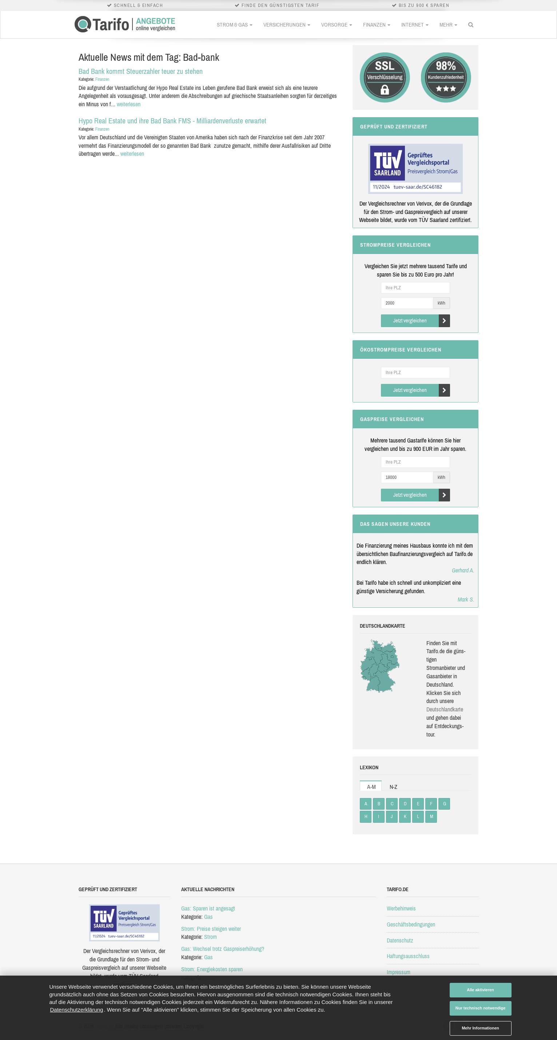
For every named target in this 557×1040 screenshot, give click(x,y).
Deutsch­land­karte (444, 709)
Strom (210, 936)
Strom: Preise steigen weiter (211, 928)
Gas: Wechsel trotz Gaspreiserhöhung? (222, 948)
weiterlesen (128, 104)
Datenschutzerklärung (76, 1010)
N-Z (393, 786)
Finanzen (376, 24)
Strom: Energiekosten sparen (212, 969)
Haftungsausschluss (408, 956)
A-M (371, 786)
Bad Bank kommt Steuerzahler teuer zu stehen (141, 71)
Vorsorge (336, 24)
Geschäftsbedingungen (411, 924)
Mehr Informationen (480, 1028)
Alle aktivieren (480, 990)
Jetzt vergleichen (421, 320)
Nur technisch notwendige (480, 1008)
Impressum (398, 972)
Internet (415, 24)
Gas (208, 916)
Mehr (448, 24)
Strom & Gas (234, 24)
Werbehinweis (401, 908)
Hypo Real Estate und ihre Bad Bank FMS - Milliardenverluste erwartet (172, 120)
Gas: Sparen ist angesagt (208, 908)
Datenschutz (400, 940)
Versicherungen (286, 24)
